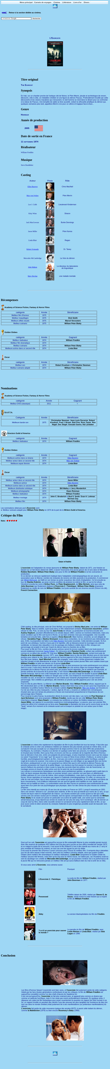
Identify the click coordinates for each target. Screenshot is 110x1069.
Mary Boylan (32, 276)
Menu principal (26, 2)
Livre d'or (77, 2)
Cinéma (56, 2)
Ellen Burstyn (33, 187)
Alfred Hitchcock (30, 580)
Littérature (66, 2)
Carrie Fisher (49, 651)
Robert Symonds (32, 249)
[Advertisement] (55, 27)
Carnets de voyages (42, 2)
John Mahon (32, 267)
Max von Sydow (33, 196)
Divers (86, 2)
